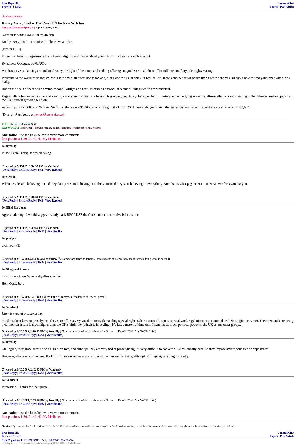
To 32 (41, 262)
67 (3, 369)
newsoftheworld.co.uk (49, 114)
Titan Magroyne (61, 296)
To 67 (41, 403)
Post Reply (10, 169)
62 (3, 197)
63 (3, 228)
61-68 (52, 139)
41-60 (42, 139)
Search (17, 6)
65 (3, 296)
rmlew (53, 258)
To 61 (41, 335)
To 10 (41, 231)
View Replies (53, 169)
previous (14, 139)
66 (3, 331)
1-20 (24, 139)
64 (3, 258)
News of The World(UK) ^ (17, 27)
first (4, 139)
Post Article (287, 6)
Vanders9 (53, 166)
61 (3, 166)
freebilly (54, 331)
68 (3, 400)
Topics (274, 6)
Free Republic (10, 3)
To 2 (40, 169)
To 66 (41, 373)
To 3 (40, 200)
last (59, 139)
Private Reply (27, 169)
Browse (6, 6)
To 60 (41, 300)
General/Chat (286, 3)
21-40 (32, 139)
